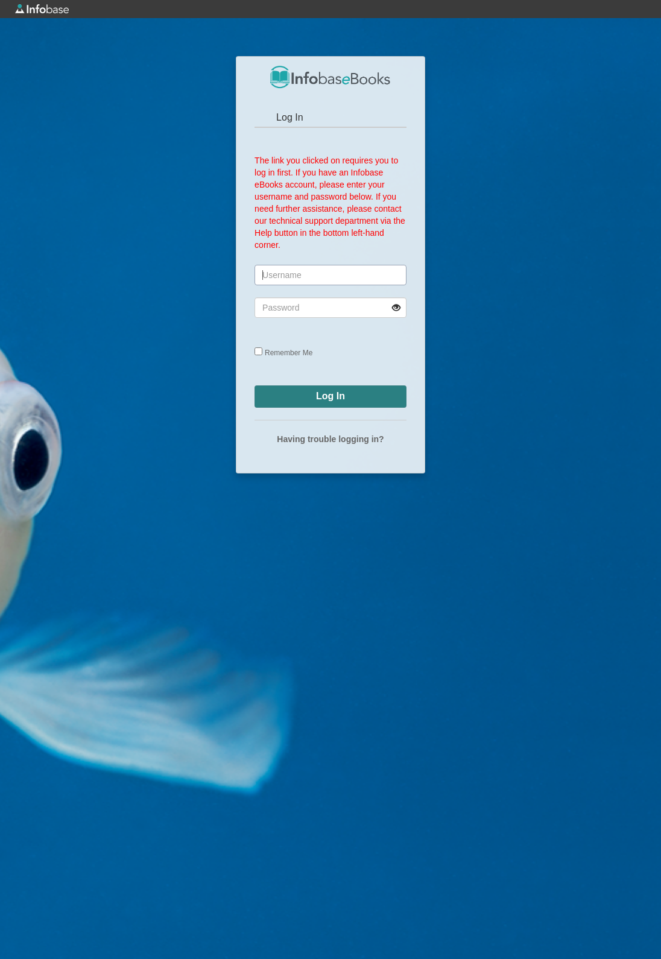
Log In (289, 117)
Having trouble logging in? (330, 439)
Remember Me (288, 353)
